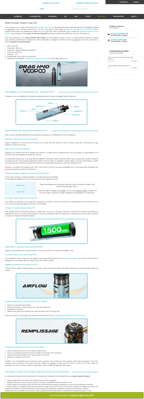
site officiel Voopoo (70, 258)
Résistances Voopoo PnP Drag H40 (38, 58)
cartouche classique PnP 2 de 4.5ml (78, 29)
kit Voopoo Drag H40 (43, 27)
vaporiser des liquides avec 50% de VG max (70, 315)
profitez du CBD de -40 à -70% (81, 395)
